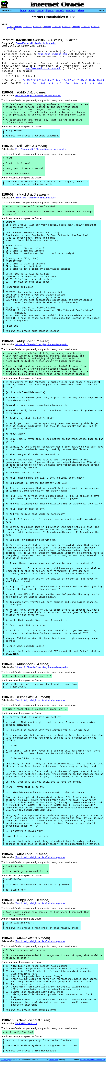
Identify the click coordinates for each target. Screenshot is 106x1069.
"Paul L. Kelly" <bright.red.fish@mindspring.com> (40, 700)
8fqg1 (83, 80)
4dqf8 (50, 80)
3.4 (59, 83)
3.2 (43, 83)
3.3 (34, 83)
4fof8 (75, 80)
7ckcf (42, 80)
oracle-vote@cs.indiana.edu (43, 68)
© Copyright (6, 1060)
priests (80, 10)
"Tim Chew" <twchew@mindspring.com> (35, 197)
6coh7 (67, 80)
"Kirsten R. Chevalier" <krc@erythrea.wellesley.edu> (41, 344)
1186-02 (27, 26)
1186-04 (46, 26)
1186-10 (11, 29)
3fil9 (34, 80)
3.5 (92, 83)
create (40, 10)
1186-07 (76, 26)
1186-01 (17, 26)
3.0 (26, 83)
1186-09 (95, 26)
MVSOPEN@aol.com (26, 1023)
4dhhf (59, 80)
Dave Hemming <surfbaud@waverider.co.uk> (38, 95)
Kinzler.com (53, 1060)
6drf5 (26, 80)
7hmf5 (100, 80)
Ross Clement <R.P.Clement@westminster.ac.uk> (40, 149)
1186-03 (37, 26)
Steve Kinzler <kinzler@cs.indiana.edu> (36, 43)
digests (49, 10)
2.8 (84, 83)
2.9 (100, 83)
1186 (9, 26)
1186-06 (66, 26)
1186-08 (85, 26)
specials (70, 10)
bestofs (60, 10)
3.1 (67, 83)
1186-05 (56, 26)
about (31, 10)
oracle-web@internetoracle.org (92, 1060)
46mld (92, 80)
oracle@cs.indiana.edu (52, 54)
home (23, 10)
